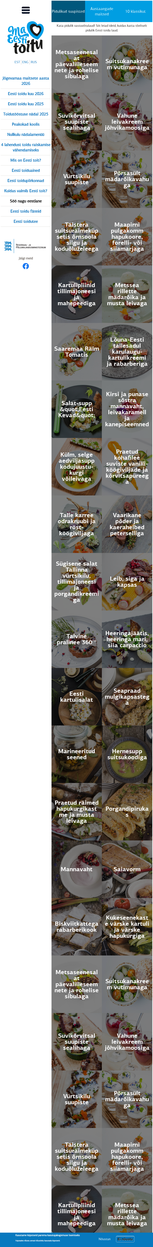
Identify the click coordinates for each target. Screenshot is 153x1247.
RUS (34, 62)
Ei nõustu (125, 1239)
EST (17, 62)
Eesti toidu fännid (25, 211)
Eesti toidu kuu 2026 (25, 93)
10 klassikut (135, 11)
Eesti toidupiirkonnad (25, 180)
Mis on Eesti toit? (25, 160)
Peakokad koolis (25, 124)
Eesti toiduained (26, 170)
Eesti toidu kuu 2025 (25, 103)
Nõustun (105, 1239)
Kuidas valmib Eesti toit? (25, 190)
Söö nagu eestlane (26, 201)
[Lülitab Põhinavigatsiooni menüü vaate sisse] (26, 10)
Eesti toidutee (26, 221)
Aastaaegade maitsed (101, 11)
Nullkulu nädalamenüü (25, 134)
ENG (25, 62)
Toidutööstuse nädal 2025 (25, 114)
